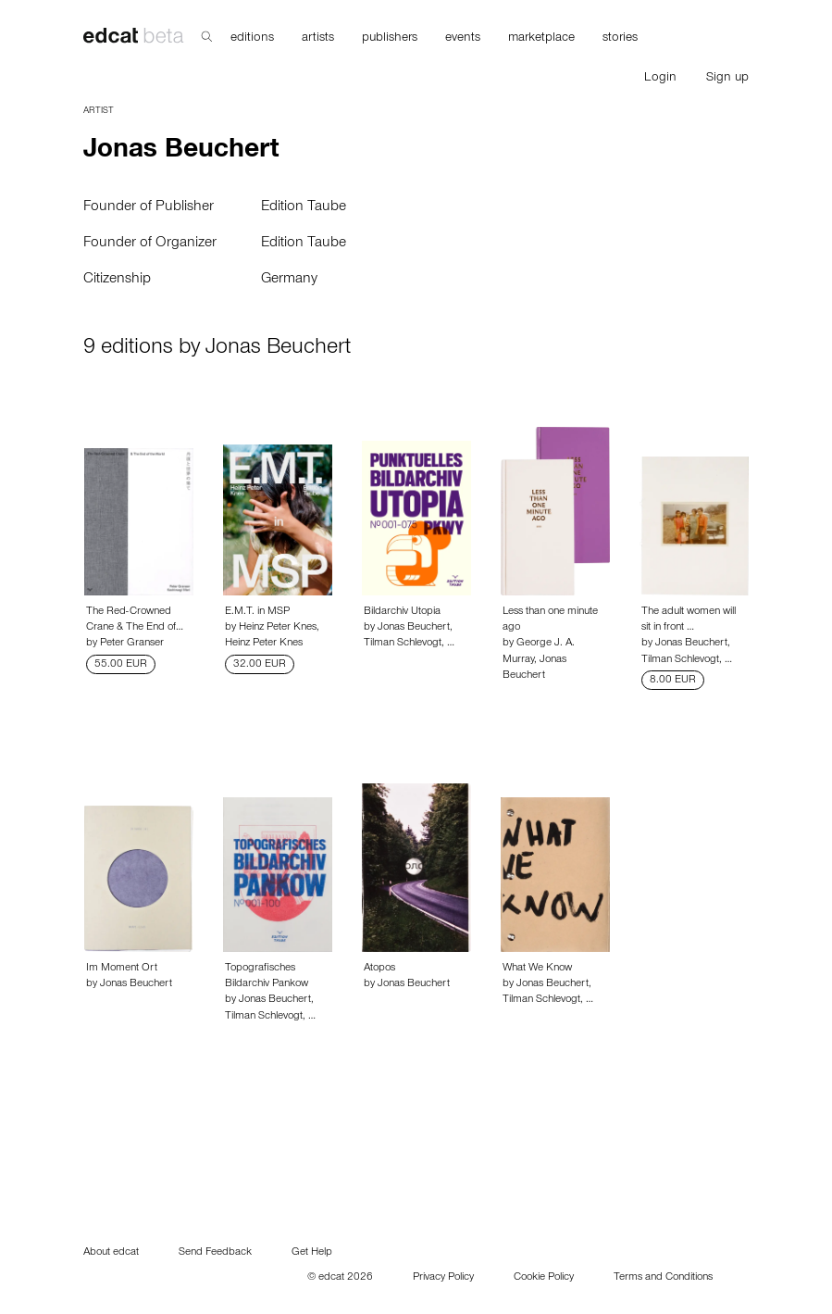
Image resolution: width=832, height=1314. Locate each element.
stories (620, 38)
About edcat (111, 1252)
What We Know (537, 968)
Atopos (379, 968)
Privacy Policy (443, 1277)
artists (318, 38)
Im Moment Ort (121, 968)
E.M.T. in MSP (257, 612)
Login (660, 78)
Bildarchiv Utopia (402, 612)
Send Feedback (215, 1252)
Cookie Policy (544, 1277)
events (462, 38)
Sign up (727, 78)
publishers (389, 38)
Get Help (312, 1252)
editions (252, 38)
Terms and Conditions (663, 1277)
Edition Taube (303, 207)
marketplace (541, 38)
